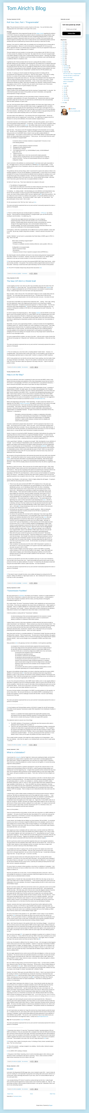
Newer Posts (10, 1093)
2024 (63, 44)
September (66, 71)
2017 (63, 58)
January (66, 100)
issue (45, 517)
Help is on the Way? (15, 375)
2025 (63, 42)
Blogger (50, 1105)
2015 (63, 62)
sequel (22, 1019)
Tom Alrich (73, 108)
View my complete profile (74, 111)
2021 (63, 50)
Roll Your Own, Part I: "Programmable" (23, 22)
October (66, 69)
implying (38, 312)
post (26, 125)
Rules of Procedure (25, 403)
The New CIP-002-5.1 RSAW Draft (21, 281)
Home (31, 1093)
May (65, 92)
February (66, 98)
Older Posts (52, 1093)
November (66, 67)
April (65, 94)
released (49, 287)
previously (43, 446)
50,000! (10, 1069)
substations (22, 595)
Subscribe (71, 33)
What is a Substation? (16, 752)
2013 (63, 102)
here (35, 202)
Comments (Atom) (17, 1096)
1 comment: (24, 583)
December (66, 65)
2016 (63, 60)
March (65, 96)
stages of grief (39, 33)
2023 (63, 46)
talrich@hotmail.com (39, 398)
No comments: (25, 367)
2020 (63, 52)
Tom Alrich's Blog (26, 8)
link (16, 643)
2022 (63, 48)
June (65, 90)
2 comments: (24, 273)
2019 (63, 54)
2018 (63, 56)
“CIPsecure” (44, 212)
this (17, 287)
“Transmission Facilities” (17, 591)
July (65, 88)
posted (8, 458)
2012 (44, 499)
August (65, 86)
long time (18, 757)
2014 (63, 64)
